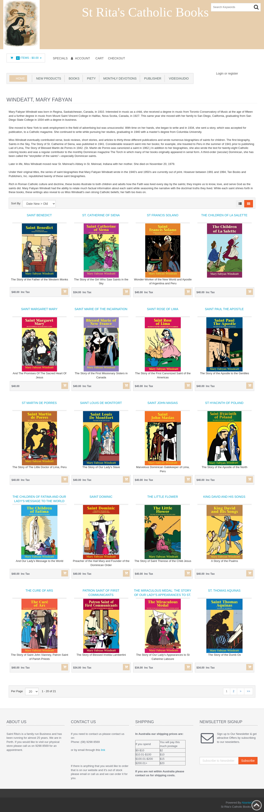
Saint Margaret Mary (39, 309)
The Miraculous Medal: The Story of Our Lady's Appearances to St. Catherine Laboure (162, 595)
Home (20, 78)
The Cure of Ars (39, 590)
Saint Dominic (101, 496)
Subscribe (248, 760)
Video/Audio (178, 78)
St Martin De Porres (39, 403)
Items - (26, 58)
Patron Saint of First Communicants (101, 593)
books (73, 78)
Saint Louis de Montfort (101, 403)
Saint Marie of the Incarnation (101, 309)
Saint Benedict (39, 215)
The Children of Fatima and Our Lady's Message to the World (39, 499)
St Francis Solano (162, 215)
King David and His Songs (224, 496)
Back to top (256, 805)
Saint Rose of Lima (162, 309)
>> (248, 691)
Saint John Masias (162, 403)
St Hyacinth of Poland (224, 403)
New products (47, 78)
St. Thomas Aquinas (224, 590)
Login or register (227, 73)
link (103, 750)
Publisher (151, 78)
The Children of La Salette (224, 215)
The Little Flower (162, 496)
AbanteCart (249, 802)
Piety (90, 78)
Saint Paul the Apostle (224, 309)
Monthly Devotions (119, 78)
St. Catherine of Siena (101, 215)
